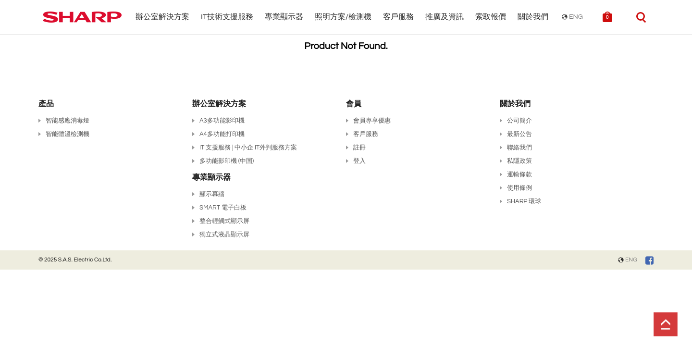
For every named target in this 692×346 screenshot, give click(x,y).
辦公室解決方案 (162, 17)
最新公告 (519, 134)
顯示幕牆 (211, 194)
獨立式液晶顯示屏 (224, 234)
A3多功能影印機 (222, 120)
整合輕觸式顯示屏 (224, 221)
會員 (353, 104)
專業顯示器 (284, 17)
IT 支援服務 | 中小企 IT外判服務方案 (248, 147)
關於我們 (533, 17)
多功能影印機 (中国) (226, 161)
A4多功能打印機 (222, 134)
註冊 (359, 147)
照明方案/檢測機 (343, 17)
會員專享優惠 (372, 120)
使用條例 (519, 188)
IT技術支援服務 (227, 17)
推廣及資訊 (444, 17)
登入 (359, 161)
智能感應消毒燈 (67, 120)
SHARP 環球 (524, 201)
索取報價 (490, 17)
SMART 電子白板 (223, 207)
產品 (46, 104)
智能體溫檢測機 (67, 134)
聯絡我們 (519, 147)
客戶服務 (398, 17)
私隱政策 (519, 161)
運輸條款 (519, 174)
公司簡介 (519, 120)
